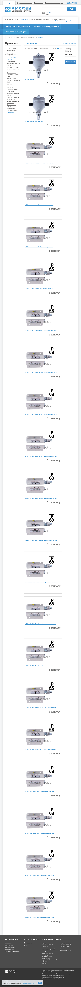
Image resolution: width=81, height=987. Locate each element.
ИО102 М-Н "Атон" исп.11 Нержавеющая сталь (39, 875)
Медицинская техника (24, 3)
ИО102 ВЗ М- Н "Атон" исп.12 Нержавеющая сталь (41, 456)
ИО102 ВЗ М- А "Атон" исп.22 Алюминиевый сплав (41, 372)
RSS (27, 945)
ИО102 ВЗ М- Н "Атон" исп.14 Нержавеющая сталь (41, 540)
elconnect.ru (61, 975)
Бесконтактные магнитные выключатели (11, 106)
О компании (9, 19)
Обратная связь (10, 947)
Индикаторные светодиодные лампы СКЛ (13, 80)
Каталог (17, 37)
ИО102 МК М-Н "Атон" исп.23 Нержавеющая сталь (41, 749)
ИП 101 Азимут (29, 79)
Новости (16, 19)
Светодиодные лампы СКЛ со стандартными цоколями (13, 69)
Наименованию (44, 48)
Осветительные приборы (28, 37)
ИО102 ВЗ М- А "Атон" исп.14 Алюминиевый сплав (41, 414)
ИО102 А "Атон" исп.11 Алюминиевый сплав (39, 163)
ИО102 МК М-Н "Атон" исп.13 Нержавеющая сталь (41, 707)
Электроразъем (9, 3)
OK (40, 983)
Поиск (71, 9)
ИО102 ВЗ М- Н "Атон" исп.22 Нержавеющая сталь (41, 498)
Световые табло (12, 110)
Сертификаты (9, 945)
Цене (35, 48)
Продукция (24, 19)
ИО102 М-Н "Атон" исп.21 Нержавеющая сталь (39, 917)
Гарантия (46, 19)
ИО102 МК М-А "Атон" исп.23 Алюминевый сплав (40, 666)
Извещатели (10, 112)
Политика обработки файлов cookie (51, 978)
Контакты (62, 19)
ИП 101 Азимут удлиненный (34, 121)
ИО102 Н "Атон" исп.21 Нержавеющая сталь (39, 288)
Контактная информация (12, 951)
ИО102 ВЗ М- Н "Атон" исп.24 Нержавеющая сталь (41, 582)
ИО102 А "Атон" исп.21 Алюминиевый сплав (39, 205)
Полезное (32, 19)
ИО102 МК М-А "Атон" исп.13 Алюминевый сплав (40, 624)
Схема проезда (9, 949)
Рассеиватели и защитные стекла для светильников (13, 63)
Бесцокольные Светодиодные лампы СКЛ (13, 74)
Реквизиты (54, 19)
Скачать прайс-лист (70, 43)
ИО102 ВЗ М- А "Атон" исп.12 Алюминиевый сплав (41, 330)
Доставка (39, 19)
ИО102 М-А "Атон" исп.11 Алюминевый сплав (39, 791)
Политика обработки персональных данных (53, 977)
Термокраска (38, 3)
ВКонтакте (29, 943)
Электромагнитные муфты (54, 3)
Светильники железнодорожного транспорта (12, 85)
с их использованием (28, 983)
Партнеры (8, 943)
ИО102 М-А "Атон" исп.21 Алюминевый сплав (39, 833)
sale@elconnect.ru (65, 950)
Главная (9, 37)
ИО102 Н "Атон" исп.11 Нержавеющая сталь (39, 247)
